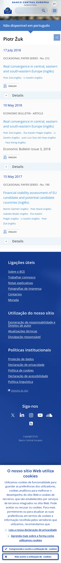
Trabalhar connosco (21, 277)
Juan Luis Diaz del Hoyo (34, 137)
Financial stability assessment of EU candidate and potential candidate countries (30, 198)
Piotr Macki (37, 208)
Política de (21, 370)
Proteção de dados (21, 359)
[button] (54, 3)
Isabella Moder (11, 213)
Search (43, 10)
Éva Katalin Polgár (33, 132)
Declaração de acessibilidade (28, 376)
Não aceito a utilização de (33, 556)
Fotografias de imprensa (24, 288)
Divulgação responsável (24, 337)
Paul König (11, 142)
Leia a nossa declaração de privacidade (33, 530)
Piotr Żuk (8, 77)
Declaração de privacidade (26, 365)
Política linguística (20, 382)
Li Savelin (29, 77)
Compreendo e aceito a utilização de (33, 549)
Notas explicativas (20, 283)
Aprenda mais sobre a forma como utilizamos (32, 538)
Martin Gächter (11, 208)
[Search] (29, 10)
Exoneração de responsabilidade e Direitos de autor (31, 323)
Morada (13, 300)
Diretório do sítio (19, 390)
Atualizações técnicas (22, 331)
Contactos (15, 294)
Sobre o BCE (16, 271)
